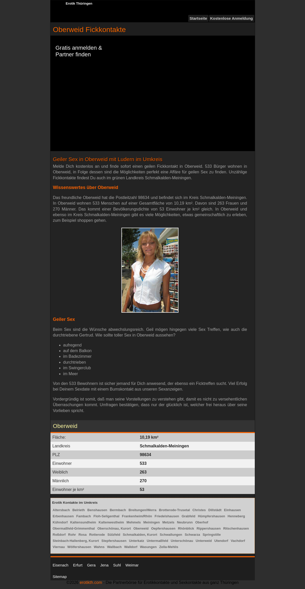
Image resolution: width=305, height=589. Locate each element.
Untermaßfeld (157, 541)
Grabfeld (188, 516)
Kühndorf (60, 522)
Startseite (198, 18)
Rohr (72, 535)
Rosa (82, 535)
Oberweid (141, 528)
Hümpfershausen (211, 516)
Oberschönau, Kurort (114, 528)
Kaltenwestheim (111, 522)
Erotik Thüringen (79, 3)
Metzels (168, 522)
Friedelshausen (167, 516)
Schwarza (192, 535)
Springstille (212, 535)
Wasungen (148, 547)
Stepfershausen (114, 541)
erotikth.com (91, 582)
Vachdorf (238, 541)
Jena (104, 565)
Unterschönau (182, 541)
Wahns (99, 547)
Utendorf (221, 541)
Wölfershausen (79, 547)
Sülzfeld (114, 535)
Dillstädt (215, 510)
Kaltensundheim (83, 522)
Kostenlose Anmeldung (231, 18)
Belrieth (78, 510)
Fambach (83, 516)
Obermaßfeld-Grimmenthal (74, 528)
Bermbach (118, 510)
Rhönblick (186, 528)
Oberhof (201, 522)
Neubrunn (185, 522)
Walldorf (131, 547)
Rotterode (97, 535)
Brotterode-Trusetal (174, 510)
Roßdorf (59, 535)
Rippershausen (209, 528)
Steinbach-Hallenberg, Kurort (76, 541)
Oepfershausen (163, 528)
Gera (91, 565)
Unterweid (204, 541)
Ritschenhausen (236, 528)
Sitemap (60, 576)
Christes (199, 510)
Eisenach (61, 565)
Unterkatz (136, 541)
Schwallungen (171, 535)
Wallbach (114, 547)
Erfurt (77, 565)
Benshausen (97, 510)
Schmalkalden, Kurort (140, 535)
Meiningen (151, 522)
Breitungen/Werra (142, 510)
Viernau (59, 547)
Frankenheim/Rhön (137, 516)
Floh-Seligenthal (106, 516)
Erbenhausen (63, 516)
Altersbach (61, 510)
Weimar (132, 565)
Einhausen (232, 510)
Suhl (117, 565)
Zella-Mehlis (168, 547)
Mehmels (134, 522)
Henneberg (236, 516)
